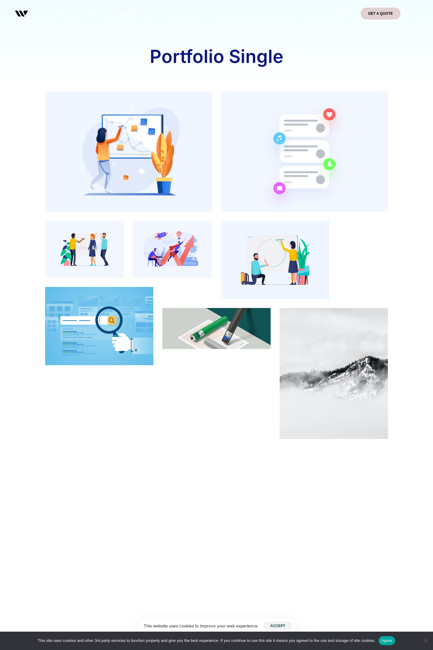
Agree (387, 640)
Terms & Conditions (325, 553)
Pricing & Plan (127, 13)
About (58, 13)
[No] (425, 641)
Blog (184, 13)
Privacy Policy (319, 501)
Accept (277, 626)
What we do (316, 527)
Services (160, 13)
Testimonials (317, 540)
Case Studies (88, 13)
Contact (206, 13)
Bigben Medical (320, 488)
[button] (409, 13)
